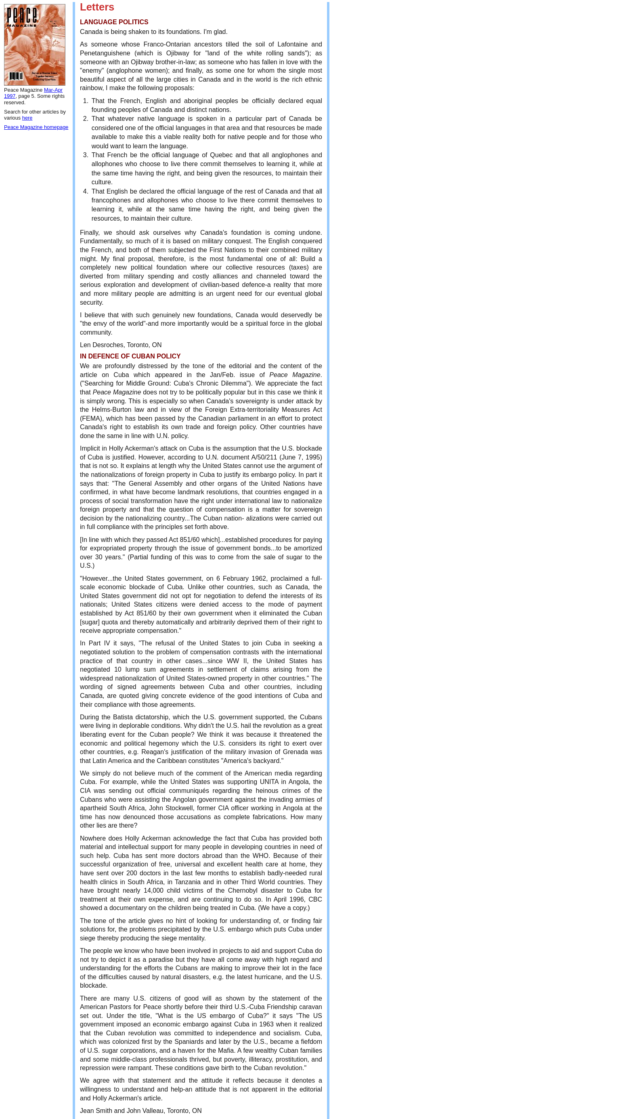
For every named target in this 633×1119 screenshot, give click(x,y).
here (27, 118)
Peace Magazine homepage (36, 127)
